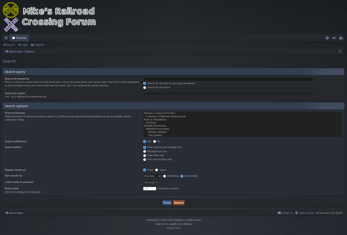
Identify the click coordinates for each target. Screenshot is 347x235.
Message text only (155, 151)
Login (24, 45)
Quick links (7, 39)
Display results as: (15, 170)
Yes (147, 141)
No (156, 141)
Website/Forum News (243, 129)
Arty (166, 224)
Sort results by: (14, 175)
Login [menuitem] (334, 39)
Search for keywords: (17, 78)
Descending (188, 175)
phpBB (162, 220)
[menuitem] (327, 38)
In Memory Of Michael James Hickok (243, 116)
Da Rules (243, 122)
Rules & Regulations (243, 119)
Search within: (13, 147)
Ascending (171, 175)
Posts (148, 170)
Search (11, 45)
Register (39, 45)
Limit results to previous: (19, 182)
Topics (160, 170)
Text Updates (243, 135)
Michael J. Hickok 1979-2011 (243, 113)
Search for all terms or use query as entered (169, 83)
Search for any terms (156, 87)
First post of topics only (157, 159)
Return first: (12, 188)
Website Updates (243, 132)
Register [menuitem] (341, 39)
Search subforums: (16, 141)
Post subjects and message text (162, 147)
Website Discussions (243, 125)
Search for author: (15, 93)
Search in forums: (15, 113)
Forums (21, 38)
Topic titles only (153, 155)
